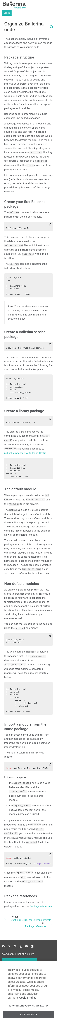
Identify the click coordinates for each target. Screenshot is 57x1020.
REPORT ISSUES (25, 954)
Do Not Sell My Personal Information (28, 1007)
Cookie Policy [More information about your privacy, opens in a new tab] (27, 999)
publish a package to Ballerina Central (25, 453)
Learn (7, 12)
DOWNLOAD (8, 954)
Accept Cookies (28, 1016)
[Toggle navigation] (51, 5)
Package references (41, 906)
